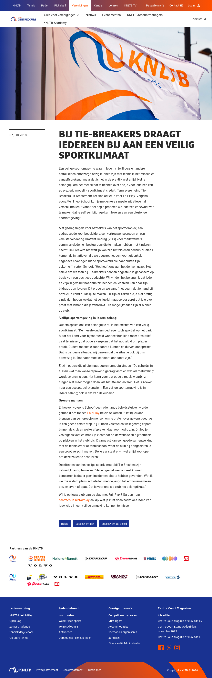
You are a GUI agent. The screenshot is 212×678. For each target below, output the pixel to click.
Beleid (64, 523)
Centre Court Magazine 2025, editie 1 (180, 637)
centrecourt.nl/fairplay (74, 500)
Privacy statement (47, 670)
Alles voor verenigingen (60, 15)
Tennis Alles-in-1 (68, 626)
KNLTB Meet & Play (21, 615)
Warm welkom (67, 615)
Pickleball (60, 5)
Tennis (31, 5)
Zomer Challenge (19, 626)
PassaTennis (156, 5)
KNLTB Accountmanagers (145, 15)
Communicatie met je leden (75, 637)
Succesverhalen (85, 523)
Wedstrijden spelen (70, 620)
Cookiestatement (73, 670)
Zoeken (197, 19)
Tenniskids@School (21, 632)
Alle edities (164, 615)
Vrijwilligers (115, 620)
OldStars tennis (18, 637)
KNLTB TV (130, 5)
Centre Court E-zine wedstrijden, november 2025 (177, 629)
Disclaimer (94, 670)
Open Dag (15, 620)
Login (194, 5)
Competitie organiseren (122, 615)
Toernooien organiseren (122, 632)
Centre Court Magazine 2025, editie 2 (180, 620)
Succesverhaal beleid (114, 523)
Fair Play (93, 413)
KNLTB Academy (55, 23)
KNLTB (17, 5)
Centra (98, 5)
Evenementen (111, 15)
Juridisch (114, 637)
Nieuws (91, 15)
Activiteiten (65, 632)
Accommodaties (118, 626)
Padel (44, 5)
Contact (176, 5)
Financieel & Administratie (124, 643)
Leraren (113, 5)
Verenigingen (80, 5)
